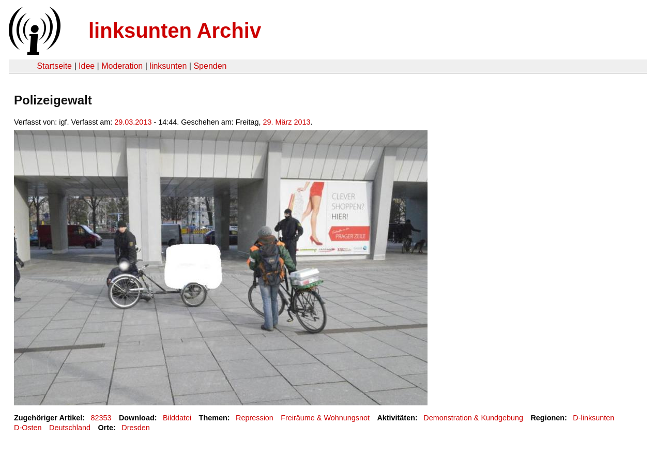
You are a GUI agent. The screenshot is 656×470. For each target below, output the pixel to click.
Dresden (135, 427)
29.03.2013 (132, 122)
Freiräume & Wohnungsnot (325, 418)
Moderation (122, 66)
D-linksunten (593, 418)
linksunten (168, 66)
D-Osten (28, 427)
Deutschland (69, 427)
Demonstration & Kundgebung (473, 418)
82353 (101, 418)
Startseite (54, 66)
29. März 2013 (287, 122)
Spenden (209, 66)
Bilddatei (177, 418)
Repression (254, 418)
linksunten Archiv (174, 30)
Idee (87, 66)
